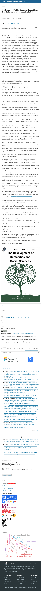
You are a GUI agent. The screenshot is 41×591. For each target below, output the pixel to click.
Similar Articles (6, 368)
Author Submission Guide (7, 490)
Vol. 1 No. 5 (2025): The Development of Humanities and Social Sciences (24, 4)
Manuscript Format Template (8, 488)
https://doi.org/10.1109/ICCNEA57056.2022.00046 (21, 196)
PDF (4, 305)
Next (37, 430)
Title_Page (4, 485)
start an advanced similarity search (15, 433)
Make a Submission (7, 475)
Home (3, 4)
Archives (7, 4)
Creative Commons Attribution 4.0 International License (22, 333)
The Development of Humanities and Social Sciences (14, 1)
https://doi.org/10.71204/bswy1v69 (11, 23)
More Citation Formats (6, 352)
